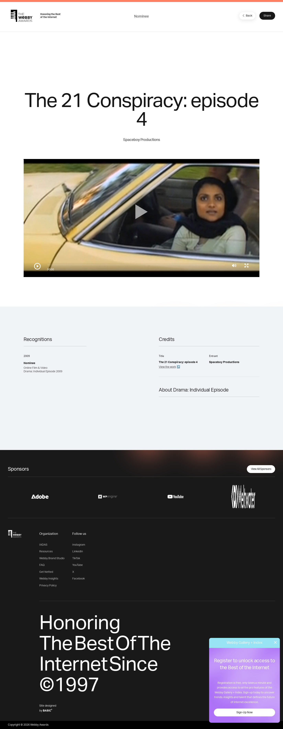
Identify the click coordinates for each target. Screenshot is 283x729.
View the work (167, 367)
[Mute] (234, 265)
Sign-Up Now (244, 712)
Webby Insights (48, 578)
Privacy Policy (48, 585)
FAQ (42, 565)
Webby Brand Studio (51, 558)
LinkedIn (77, 551)
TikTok (76, 558)
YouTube (77, 565)
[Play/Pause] (37, 266)
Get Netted (46, 572)
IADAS (43, 544)
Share (267, 15)
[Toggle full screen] (246, 265)
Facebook (78, 578)
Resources (46, 551)
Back (247, 16)
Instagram (78, 544)
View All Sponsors (261, 469)
